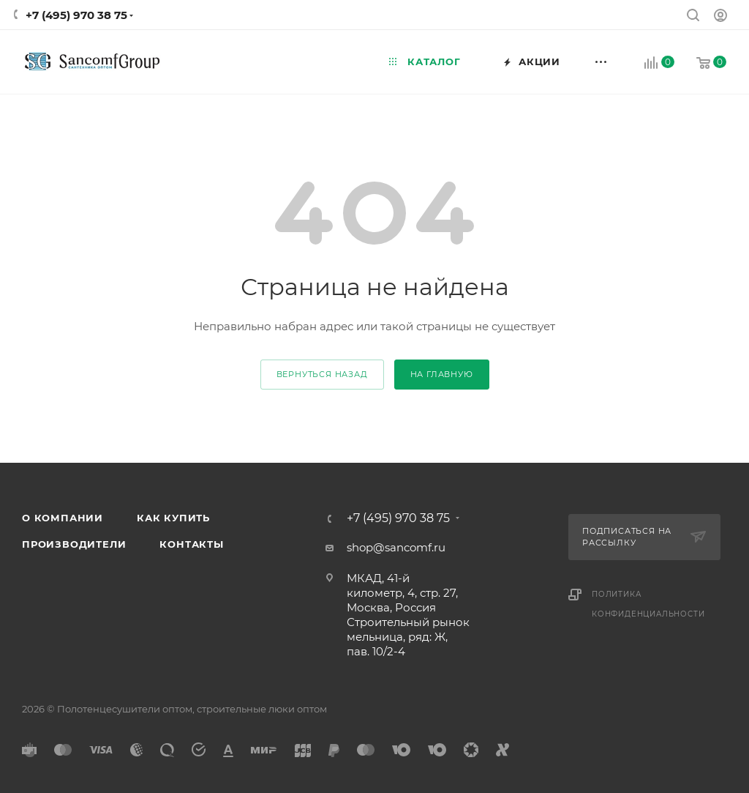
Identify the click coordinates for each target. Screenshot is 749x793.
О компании (62, 518)
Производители (74, 544)
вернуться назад (322, 374)
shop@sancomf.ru (396, 547)
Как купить (173, 518)
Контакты (191, 544)
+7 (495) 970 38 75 (76, 15)
